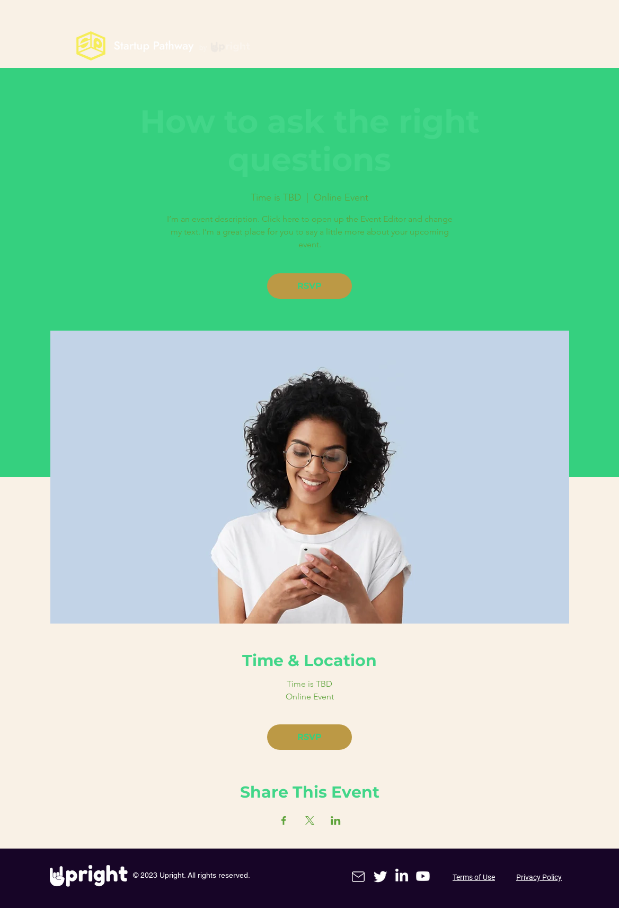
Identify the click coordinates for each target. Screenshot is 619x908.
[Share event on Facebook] (284, 820)
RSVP (309, 286)
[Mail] (358, 877)
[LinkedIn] (402, 876)
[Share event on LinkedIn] (336, 820)
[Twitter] (380, 876)
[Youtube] (423, 876)
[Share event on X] (310, 820)
